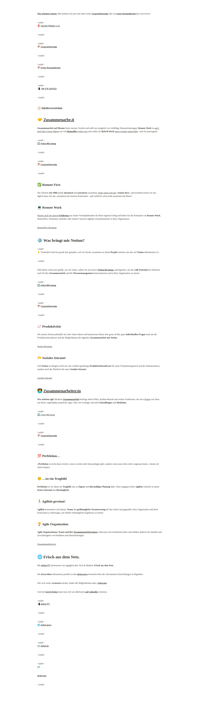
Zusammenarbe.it (58, 119)
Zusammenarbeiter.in (62, 390)
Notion (147, 399)
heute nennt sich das (107, 193)
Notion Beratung (44, 346)
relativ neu (82, 131)
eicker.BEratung (48, 415)
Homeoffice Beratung (47, 227)
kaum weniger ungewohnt (126, 131)
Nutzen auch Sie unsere (53, 215)
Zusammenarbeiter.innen (85, 532)
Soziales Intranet (44, 378)
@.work (50, 26)
